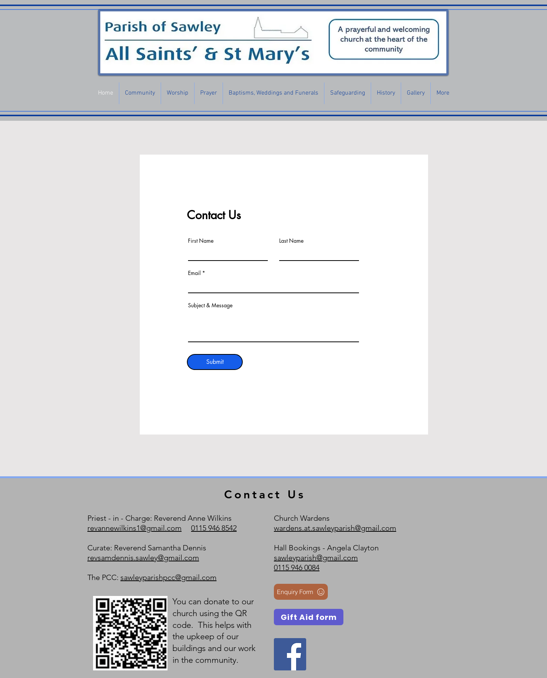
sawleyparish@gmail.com (316, 557)
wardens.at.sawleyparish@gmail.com (335, 528)
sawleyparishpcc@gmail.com (168, 577)
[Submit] (215, 362)
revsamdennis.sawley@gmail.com (143, 557)
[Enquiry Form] (301, 592)
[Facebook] (290, 654)
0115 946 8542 (214, 528)
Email (194, 273)
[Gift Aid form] (308, 617)
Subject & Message (210, 305)
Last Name (291, 240)
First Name (200, 240)
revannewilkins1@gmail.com (134, 528)
